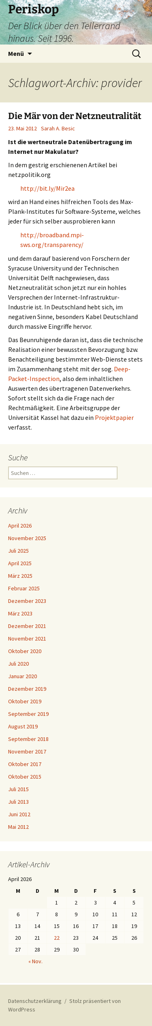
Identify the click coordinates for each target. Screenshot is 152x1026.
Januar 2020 (22, 676)
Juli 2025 (18, 550)
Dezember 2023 (27, 601)
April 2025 (20, 563)
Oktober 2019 (24, 701)
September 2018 (28, 739)
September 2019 (28, 713)
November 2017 (27, 751)
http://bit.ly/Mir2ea (47, 188)
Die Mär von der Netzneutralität (74, 116)
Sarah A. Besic (58, 128)
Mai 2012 (18, 826)
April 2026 (20, 525)
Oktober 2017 (24, 764)
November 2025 (27, 538)
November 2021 (27, 638)
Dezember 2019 (27, 688)
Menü (16, 53)
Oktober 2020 (24, 651)
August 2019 (23, 726)
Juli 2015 (18, 789)
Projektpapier (114, 417)
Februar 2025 (24, 588)
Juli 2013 (18, 801)
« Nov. (35, 961)
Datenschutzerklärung (35, 1001)
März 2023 (20, 613)
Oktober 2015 (24, 776)
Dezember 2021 (27, 626)
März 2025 (20, 575)
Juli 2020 (18, 663)
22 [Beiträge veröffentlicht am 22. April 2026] (57, 937)
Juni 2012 (19, 814)
